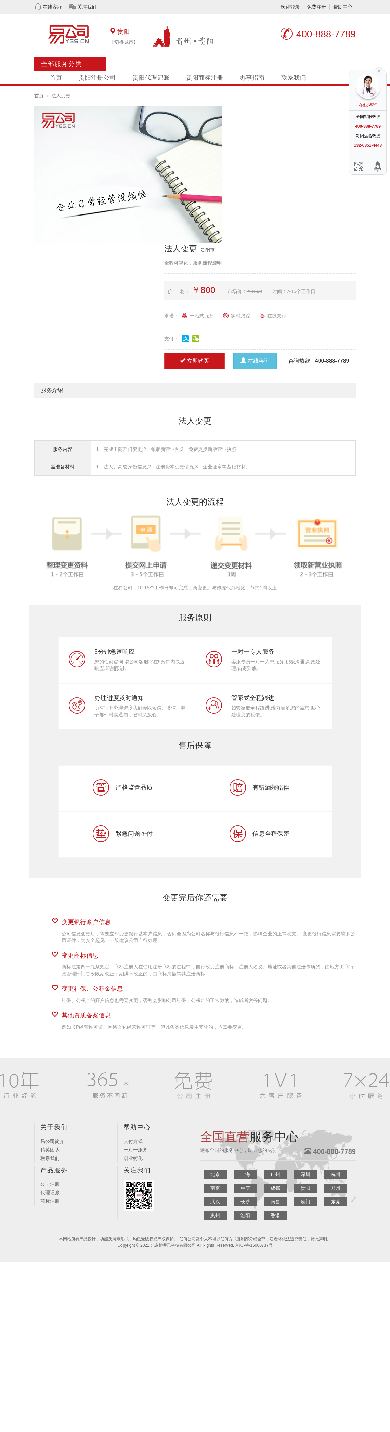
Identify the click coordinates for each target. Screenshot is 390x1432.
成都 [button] (275, 1188)
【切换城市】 (123, 42)
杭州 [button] (335, 1174)
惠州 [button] (215, 1215)
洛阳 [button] (245, 1215)
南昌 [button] (275, 1202)
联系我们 (293, 77)
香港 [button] (275, 1215)
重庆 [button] (245, 1188)
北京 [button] (215, 1174)
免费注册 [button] (316, 7)
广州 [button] (275, 1174)
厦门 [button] (305, 1202)
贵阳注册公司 (97, 77)
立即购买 (194, 361)
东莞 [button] (335, 1202)
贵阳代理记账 (150, 77)
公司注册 (50, 1184)
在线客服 (52, 7)
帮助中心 (342, 7)
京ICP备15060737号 (253, 1245)
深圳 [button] (305, 1174)
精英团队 (50, 1150)
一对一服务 (135, 1150)
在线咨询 (255, 361)
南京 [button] (215, 1188)
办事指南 (252, 77)
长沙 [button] (245, 1202)
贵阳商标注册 (204, 77)
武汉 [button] (215, 1202)
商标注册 (50, 1201)
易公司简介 (52, 1141)
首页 (56, 77)
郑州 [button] (335, 1188)
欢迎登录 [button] (290, 7)
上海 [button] (245, 1174)
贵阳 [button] (305, 1188)
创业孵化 (133, 1158)
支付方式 (133, 1141)
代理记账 (50, 1192)
